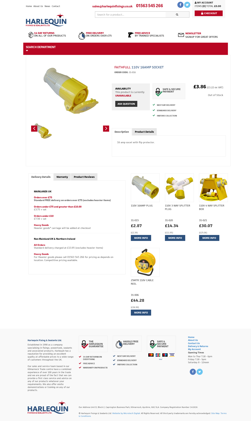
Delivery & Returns (198, 346)
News (47, 6)
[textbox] (130, 14)
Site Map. (215, 413)
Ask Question (126, 103)
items (198, 6)
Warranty (62, 177)
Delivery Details (41, 177)
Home (29, 6)
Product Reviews (84, 177)
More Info (141, 238)
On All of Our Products (51, 34)
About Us (38, 6)
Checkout (209, 13)
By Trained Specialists (150, 34)
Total (210, 6)
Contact (56, 6)
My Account (204, 2)
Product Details (144, 131)
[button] (34, 129)
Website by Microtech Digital (126, 413)
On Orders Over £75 (100, 34)
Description (122, 131)
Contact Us (194, 343)
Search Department (41, 48)
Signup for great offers (201, 35)
